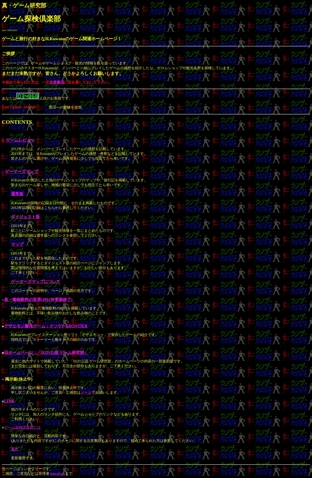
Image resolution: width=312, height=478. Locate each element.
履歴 (14, 449)
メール (86, 392)
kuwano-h (57, 473)
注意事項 (56, 82)
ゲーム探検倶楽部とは (22, 427)
